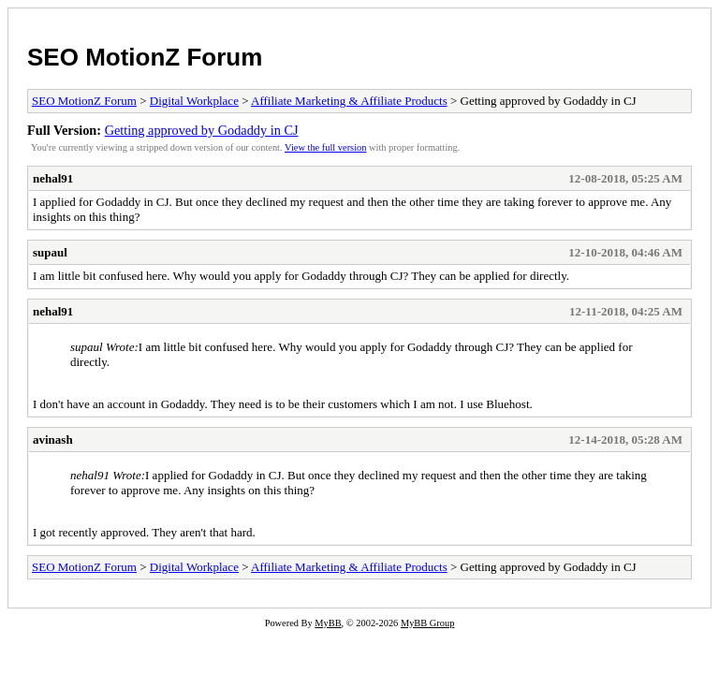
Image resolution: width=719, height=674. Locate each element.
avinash (53, 439)
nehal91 (53, 178)
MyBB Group (427, 623)
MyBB (328, 623)
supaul (50, 252)
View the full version (325, 147)
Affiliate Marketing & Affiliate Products (349, 101)
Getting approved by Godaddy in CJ (202, 130)
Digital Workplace (194, 101)
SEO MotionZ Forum (144, 57)
